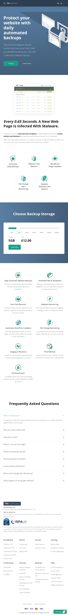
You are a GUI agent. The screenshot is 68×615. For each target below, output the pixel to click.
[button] (11, 232)
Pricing (10, 63)
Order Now (15, 247)
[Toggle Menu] (4, 3)
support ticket (17, 514)
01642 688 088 (38, 514)
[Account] (62, 3)
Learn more (27, 63)
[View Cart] (58, 3)
